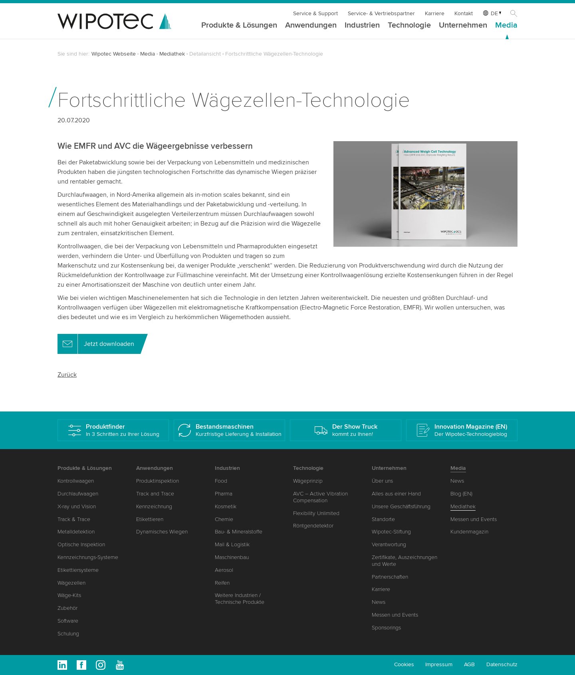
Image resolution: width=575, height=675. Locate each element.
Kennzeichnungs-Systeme (88, 557)
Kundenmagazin (469, 531)
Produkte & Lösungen (239, 25)
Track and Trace (155, 493)
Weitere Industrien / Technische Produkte (239, 598)
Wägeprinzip (308, 480)
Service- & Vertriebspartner (381, 13)
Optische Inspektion (81, 544)
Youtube (120, 665)
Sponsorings (386, 627)
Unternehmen (463, 25)
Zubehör (67, 608)
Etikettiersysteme (78, 570)
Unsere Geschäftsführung (401, 506)
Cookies (404, 664)
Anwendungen (311, 25)
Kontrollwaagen (76, 480)
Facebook (81, 665)
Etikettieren (149, 519)
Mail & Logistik (232, 544)
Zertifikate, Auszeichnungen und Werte (404, 560)
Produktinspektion (157, 480)
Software (68, 620)
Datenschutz (502, 664)
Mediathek (172, 53)
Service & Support (315, 13)
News (378, 602)
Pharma (223, 493)
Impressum (438, 664)
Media (506, 25)
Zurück (67, 375)
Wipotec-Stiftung (391, 531)
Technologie (409, 25)
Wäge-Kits (69, 595)
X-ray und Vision (77, 506)
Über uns (382, 480)
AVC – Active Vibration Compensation (320, 497)
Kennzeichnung (154, 506)
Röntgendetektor (313, 525)
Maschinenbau (232, 557)
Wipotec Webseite (113, 53)
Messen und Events (395, 614)
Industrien (362, 25)
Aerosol (224, 570)
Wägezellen (71, 582)
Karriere (434, 13)
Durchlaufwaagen (78, 493)
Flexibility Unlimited (316, 513)
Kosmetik (225, 506)
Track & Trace (74, 519)
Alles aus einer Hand (396, 493)
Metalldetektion (76, 531)
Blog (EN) (461, 493)
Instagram (100, 665)
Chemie (224, 519)
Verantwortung (389, 544)
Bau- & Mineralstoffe (238, 531)
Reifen (222, 582)
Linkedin (62, 665)
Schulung (68, 633)
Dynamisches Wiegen (162, 531)
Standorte (383, 519)
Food (221, 480)
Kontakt (463, 13)
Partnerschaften (390, 576)
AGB (469, 664)
